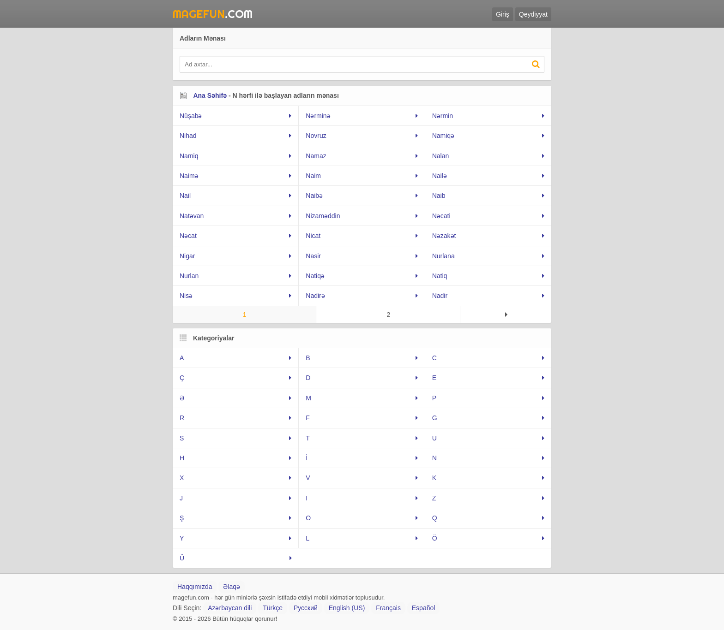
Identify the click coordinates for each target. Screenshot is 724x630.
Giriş (502, 14)
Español (423, 608)
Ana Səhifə (210, 95)
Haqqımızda (194, 586)
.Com (213, 14)
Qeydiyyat (533, 14)
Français (388, 608)
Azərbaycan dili (230, 608)
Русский (306, 608)
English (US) (347, 608)
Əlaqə (231, 586)
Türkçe (273, 608)
